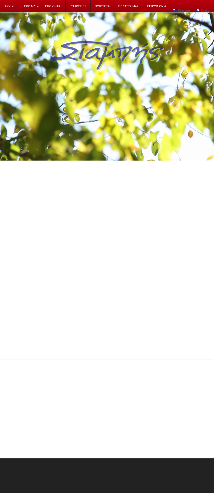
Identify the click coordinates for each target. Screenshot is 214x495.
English (203, 10)
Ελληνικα (181, 10)
